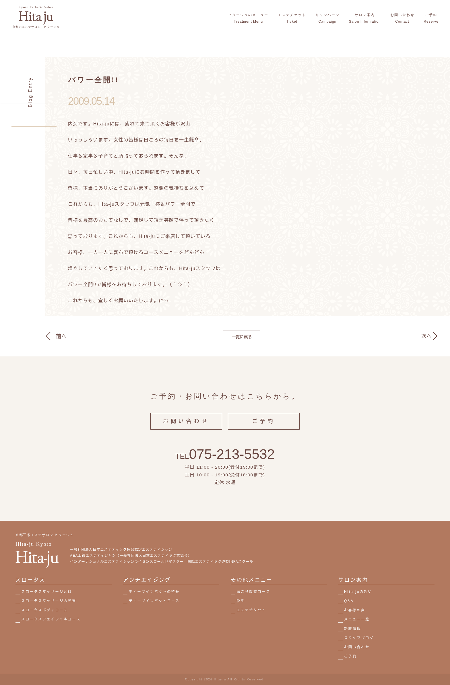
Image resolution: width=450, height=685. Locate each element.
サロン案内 (353, 580)
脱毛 (240, 601)
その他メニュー (252, 580)
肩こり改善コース (253, 592)
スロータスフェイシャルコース (51, 619)
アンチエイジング (147, 580)
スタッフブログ (359, 638)
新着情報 (352, 629)
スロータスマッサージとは (46, 592)
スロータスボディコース (44, 610)
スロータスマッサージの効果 (48, 601)
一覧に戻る (242, 337)
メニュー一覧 (357, 619)
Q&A (349, 601)
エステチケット (251, 610)
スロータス (30, 580)
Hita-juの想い (358, 592)
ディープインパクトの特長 (154, 592)
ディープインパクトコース (154, 601)
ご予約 (264, 426)
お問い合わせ (186, 426)
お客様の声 (354, 610)
